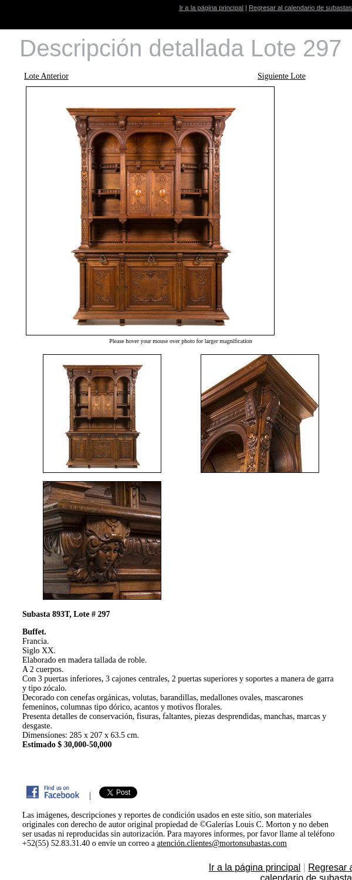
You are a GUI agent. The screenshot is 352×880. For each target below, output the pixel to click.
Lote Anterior (46, 76)
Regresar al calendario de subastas (300, 7)
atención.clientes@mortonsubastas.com (222, 843)
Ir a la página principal (211, 7)
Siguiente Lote (282, 76)
